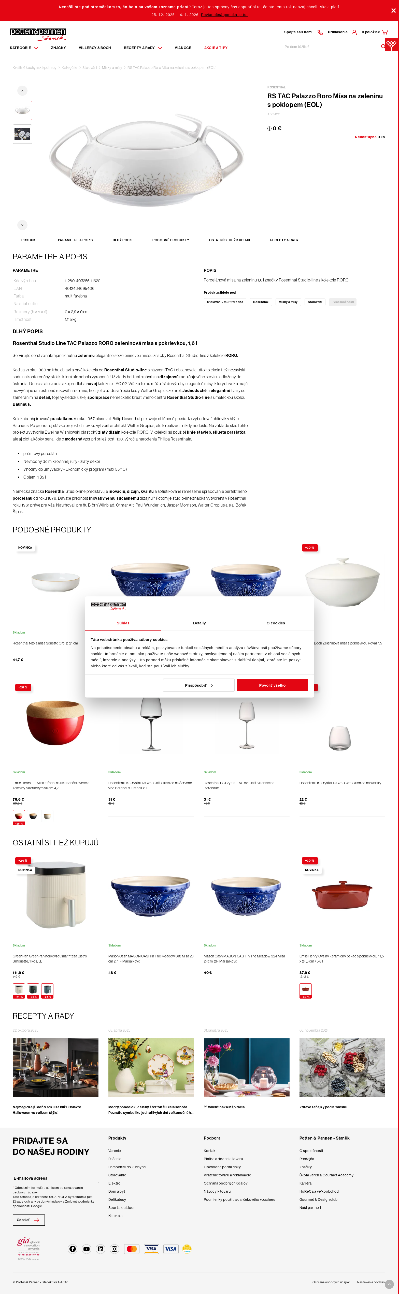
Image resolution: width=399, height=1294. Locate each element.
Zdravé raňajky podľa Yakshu (324, 1107)
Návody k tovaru (217, 1191)
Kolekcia (115, 1216)
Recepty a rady (284, 240)
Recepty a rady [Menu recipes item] (143, 48)
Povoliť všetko (272, 685)
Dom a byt (116, 1191)
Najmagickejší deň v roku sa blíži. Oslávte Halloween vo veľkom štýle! (47, 1110)
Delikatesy (117, 1199)
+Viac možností (342, 302)
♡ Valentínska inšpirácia (224, 1107)
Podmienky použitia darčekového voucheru (239, 1199)
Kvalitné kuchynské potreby (35, 68)
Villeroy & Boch (95, 48)
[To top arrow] (389, 1284)
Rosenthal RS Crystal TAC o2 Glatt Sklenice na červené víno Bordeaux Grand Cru (150, 785)
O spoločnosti (311, 1151)
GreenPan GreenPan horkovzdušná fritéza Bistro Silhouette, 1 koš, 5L (50, 958)
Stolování (89, 68)
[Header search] (382, 46)
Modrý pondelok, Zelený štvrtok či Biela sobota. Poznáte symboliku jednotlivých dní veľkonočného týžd (150, 1113)
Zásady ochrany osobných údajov (37, 1201)
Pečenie (115, 1159)
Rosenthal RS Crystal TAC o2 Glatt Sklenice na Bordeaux (239, 785)
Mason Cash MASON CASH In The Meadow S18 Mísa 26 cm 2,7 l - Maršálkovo (151, 958)
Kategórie (69, 68)
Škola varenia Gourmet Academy (327, 1175)
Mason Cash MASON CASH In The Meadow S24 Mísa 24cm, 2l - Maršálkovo (244, 958)
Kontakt (210, 1151)
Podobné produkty (170, 240)
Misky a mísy (112, 68)
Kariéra (306, 1183)
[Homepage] (38, 34)
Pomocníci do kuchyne (127, 1167)
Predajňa (307, 1159)
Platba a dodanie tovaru (223, 1159)
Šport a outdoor (121, 1208)
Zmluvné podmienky (80, 1201)
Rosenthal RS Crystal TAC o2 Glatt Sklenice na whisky (340, 783)
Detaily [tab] (199, 623)
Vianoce (183, 48)
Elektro (114, 1183)
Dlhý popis (123, 240)
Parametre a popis (75, 240)
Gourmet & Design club (319, 1199)
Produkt (29, 240)
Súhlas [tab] (123, 623)
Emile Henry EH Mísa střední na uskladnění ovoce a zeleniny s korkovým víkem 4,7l (51, 785)
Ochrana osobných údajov (225, 1183)
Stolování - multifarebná (225, 302)
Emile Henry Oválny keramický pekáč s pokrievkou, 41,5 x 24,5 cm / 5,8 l (342, 958)
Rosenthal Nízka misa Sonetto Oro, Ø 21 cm (45, 643)
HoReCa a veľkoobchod (319, 1191)
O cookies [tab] (276, 623)
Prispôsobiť (199, 685)
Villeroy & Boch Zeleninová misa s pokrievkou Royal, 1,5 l (341, 643)
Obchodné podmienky (222, 1167)
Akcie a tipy (216, 48)
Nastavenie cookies (371, 1282)
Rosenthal (260, 302)
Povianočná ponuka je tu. (224, 15)
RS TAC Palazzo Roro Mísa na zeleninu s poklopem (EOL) (172, 68)
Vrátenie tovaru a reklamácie (227, 1175)
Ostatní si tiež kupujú (229, 240)
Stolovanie (117, 1175)
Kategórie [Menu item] (24, 48)
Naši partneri (310, 1208)
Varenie (114, 1151)
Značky (58, 48)
